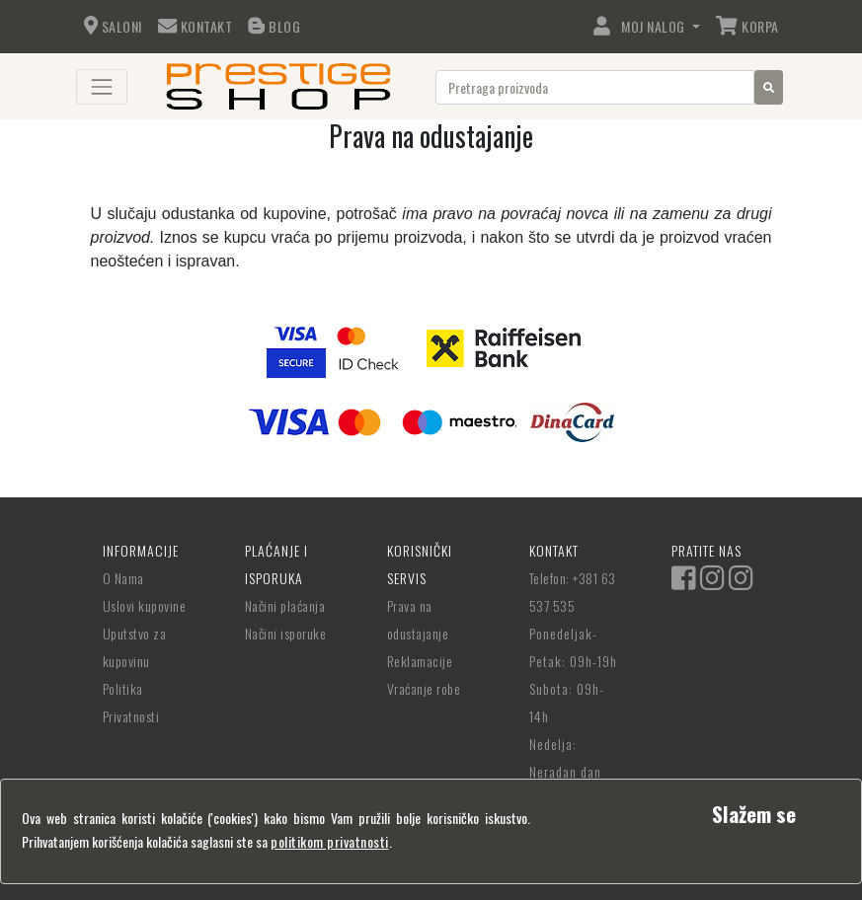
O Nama (123, 577)
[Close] (754, 813)
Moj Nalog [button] (640, 26)
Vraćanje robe (424, 688)
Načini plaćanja (285, 605)
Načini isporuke (286, 633)
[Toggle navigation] (101, 87)
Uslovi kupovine (145, 605)
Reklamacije (420, 660)
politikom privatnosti (330, 841)
